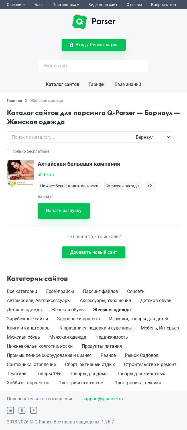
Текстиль (17, 373)
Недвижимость (111, 337)
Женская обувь (67, 309)
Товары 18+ (48, 373)
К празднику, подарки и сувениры (96, 328)
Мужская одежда (67, 337)
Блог (38, 4)
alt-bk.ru (46, 174)
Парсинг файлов (100, 291)
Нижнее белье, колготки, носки (40, 346)
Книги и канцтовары (28, 328)
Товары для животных (141, 373)
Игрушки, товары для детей (138, 319)
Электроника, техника (137, 382)
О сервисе (16, 4)
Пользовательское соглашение (40, 398)
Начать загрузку (64, 210)
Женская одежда (112, 309)
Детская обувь (156, 300)
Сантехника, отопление (31, 364)
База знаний (128, 84)
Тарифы (96, 84)
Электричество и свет (81, 382)
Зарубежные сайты (27, 319)
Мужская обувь (23, 337)
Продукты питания (102, 346)
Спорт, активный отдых (90, 364)
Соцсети (136, 291)
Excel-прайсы (60, 291)
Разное (108, 355)
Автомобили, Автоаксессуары (39, 300)
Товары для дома (89, 373)
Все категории (22, 291)
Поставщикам (65, 4)
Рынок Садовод (141, 355)
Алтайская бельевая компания (79, 163)
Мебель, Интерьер (160, 328)
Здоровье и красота (78, 319)
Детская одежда (24, 309)
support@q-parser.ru (102, 398)
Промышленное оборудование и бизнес (49, 355)
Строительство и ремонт (150, 364)
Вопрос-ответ (163, 4)
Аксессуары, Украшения (105, 300)
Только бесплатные (28, 151)
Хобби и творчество (28, 382)
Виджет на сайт (102, 4)
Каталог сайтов (62, 84)
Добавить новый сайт (93, 252)
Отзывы (134, 4)
